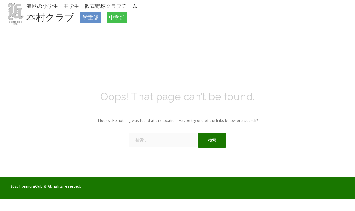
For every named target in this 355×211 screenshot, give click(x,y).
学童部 (90, 17)
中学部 (117, 17)
